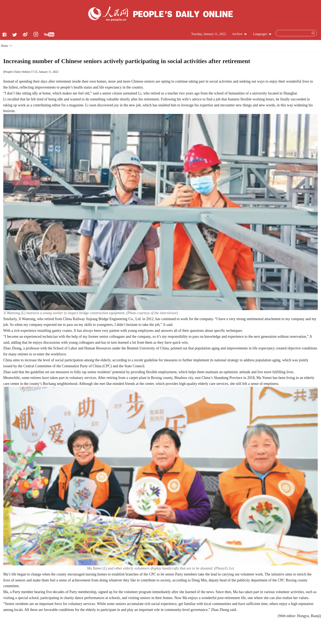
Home (4, 45)
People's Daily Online (16, 71)
